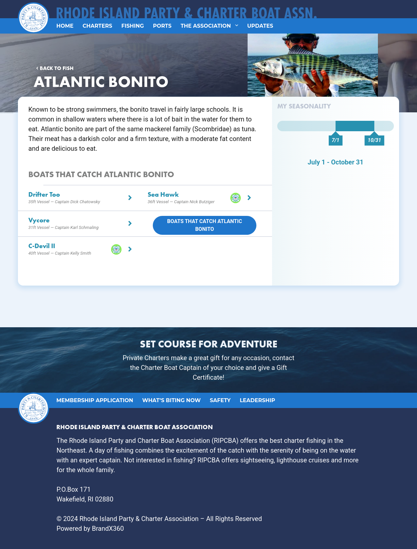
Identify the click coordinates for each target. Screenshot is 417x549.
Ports (162, 26)
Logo (32, 7)
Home (64, 26)
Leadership (257, 400)
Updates (260, 26)
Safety (220, 400)
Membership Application (94, 400)
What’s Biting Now (171, 400)
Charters (97, 26)
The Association (205, 26)
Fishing (132, 26)
